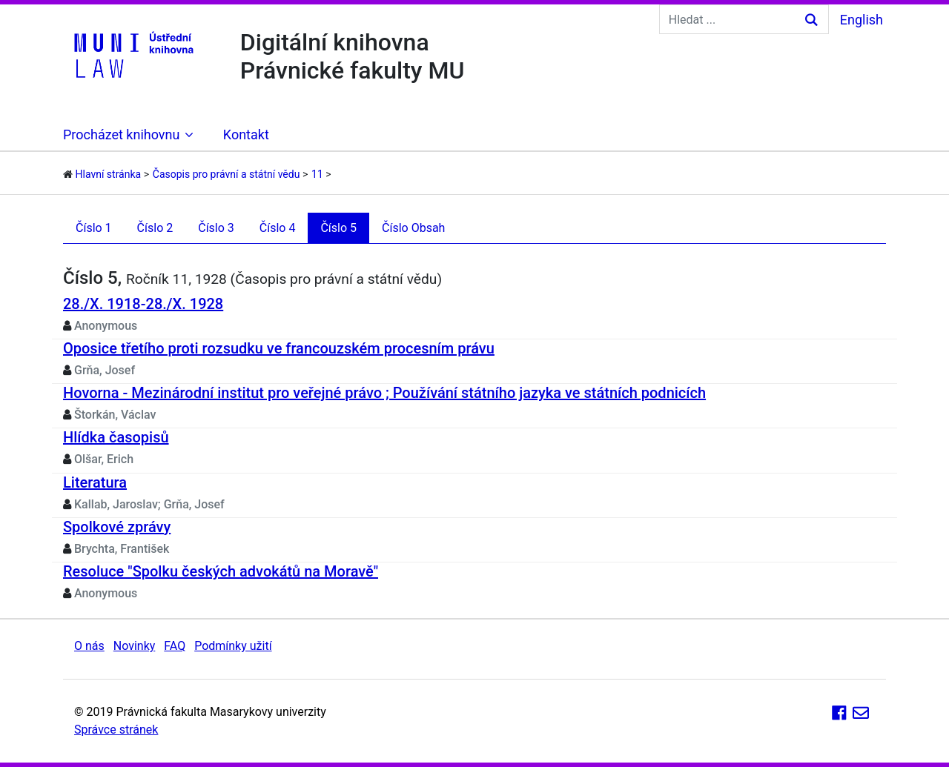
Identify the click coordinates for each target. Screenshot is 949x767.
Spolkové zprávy (117, 527)
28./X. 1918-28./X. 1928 (143, 304)
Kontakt (246, 134)
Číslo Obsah (413, 228)
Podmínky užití (232, 646)
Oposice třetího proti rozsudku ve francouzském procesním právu (279, 348)
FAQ (174, 646)
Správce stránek (116, 730)
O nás (89, 646)
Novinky (134, 646)
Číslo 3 (216, 228)
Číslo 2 (155, 228)
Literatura (95, 482)
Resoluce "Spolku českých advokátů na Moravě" (220, 571)
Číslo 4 (277, 228)
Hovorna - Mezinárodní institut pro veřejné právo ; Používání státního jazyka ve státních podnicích (384, 393)
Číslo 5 (338, 228)
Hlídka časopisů (116, 437)
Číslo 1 (94, 228)
